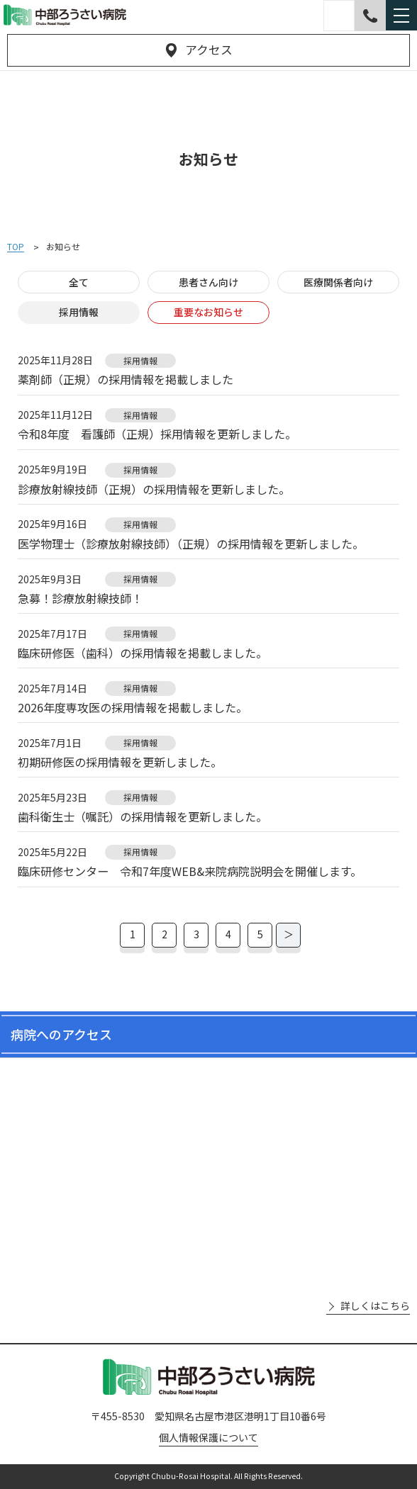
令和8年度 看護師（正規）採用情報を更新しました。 (157, 434)
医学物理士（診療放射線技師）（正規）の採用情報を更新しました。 (191, 544)
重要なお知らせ (208, 312)
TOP (15, 247)
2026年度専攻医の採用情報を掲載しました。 (133, 707)
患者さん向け (208, 282)
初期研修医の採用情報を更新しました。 (120, 762)
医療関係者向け (338, 282)
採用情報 (79, 312)
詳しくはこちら (375, 1306)
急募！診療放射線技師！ (80, 598)
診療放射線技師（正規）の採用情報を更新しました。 (154, 489)
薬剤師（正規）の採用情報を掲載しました (125, 379)
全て (79, 282)
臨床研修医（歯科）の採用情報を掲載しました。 (142, 653)
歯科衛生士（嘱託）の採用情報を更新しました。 (142, 817)
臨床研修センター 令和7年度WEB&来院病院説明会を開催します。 (190, 871)
